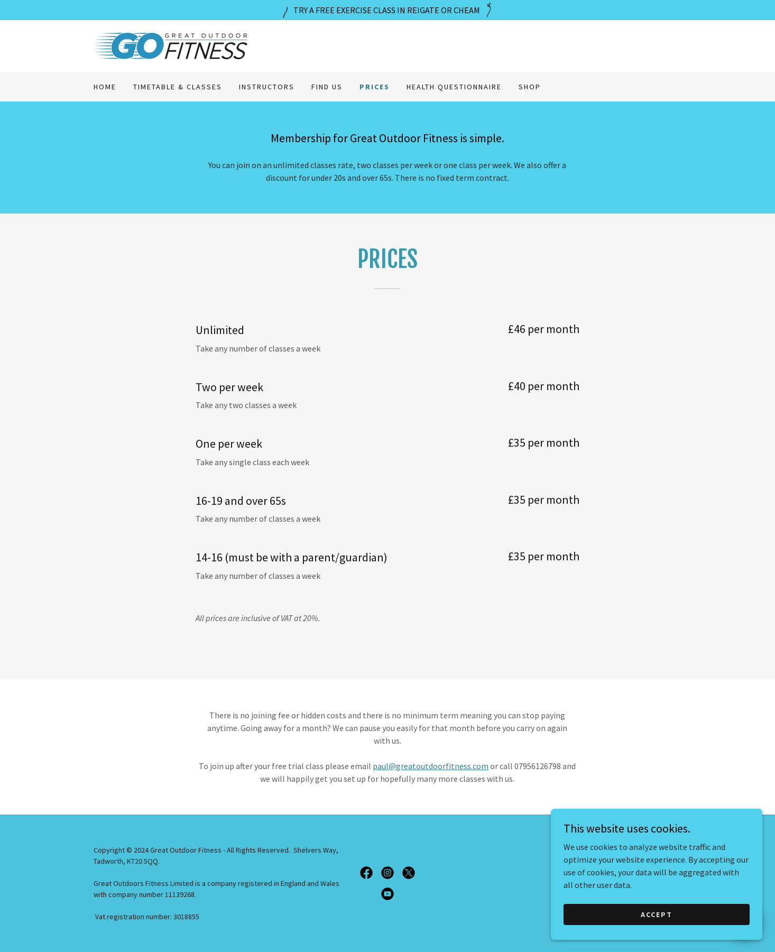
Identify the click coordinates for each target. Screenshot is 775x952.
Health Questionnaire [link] (454, 86)
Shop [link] (530, 86)
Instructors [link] (266, 86)
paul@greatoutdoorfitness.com (430, 766)
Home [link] (105, 86)
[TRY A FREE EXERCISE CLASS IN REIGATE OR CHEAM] (387, 10)
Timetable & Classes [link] (177, 86)
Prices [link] (374, 86)
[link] (170, 45)
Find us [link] (327, 86)
